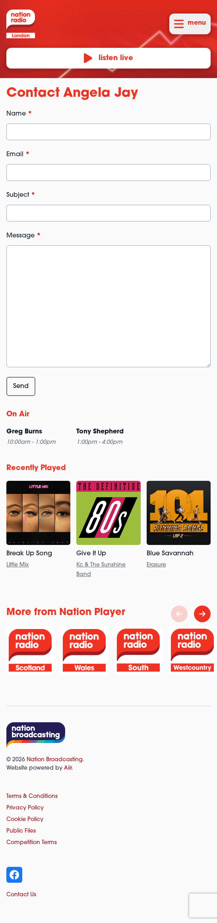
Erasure (156, 565)
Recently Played (36, 468)
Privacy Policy (25, 808)
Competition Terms (31, 843)
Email (18, 154)
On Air (17, 414)
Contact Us (21, 895)
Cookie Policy (24, 820)
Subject (20, 195)
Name (19, 114)
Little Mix (17, 565)
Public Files (21, 831)
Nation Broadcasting (55, 760)
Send (21, 386)
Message (23, 236)
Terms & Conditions (32, 797)
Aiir (68, 768)
